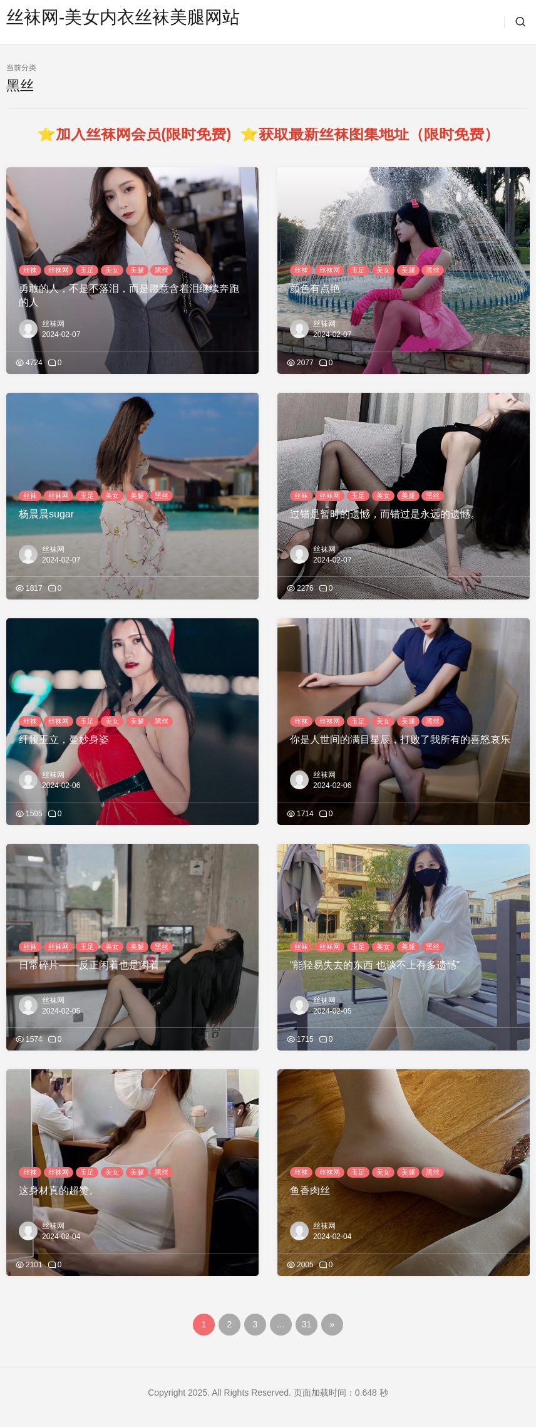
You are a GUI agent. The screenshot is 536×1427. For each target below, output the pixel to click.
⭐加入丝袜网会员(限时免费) (138, 133)
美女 (112, 270)
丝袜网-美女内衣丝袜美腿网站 (123, 17)
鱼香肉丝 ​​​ (311, 1190)
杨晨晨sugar (46, 514)
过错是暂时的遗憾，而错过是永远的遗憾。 (385, 514)
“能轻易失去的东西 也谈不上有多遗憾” (375, 965)
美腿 (137, 270)
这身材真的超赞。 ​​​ (60, 1190)
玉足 (87, 270)
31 (307, 1324)
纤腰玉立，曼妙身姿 (64, 739)
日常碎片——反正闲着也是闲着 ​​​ (90, 965)
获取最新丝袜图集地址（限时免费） (379, 133)
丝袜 (30, 270)
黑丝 (161, 270)
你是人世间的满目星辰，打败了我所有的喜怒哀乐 (400, 739)
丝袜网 (58, 270)
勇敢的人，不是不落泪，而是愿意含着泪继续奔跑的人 (129, 295)
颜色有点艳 (315, 288)
